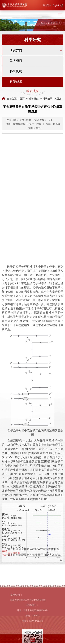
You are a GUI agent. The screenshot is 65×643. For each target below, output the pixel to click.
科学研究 (33, 98)
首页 (22, 98)
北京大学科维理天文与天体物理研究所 (28, 619)
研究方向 (16, 51)
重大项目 (16, 61)
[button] (61, 5)
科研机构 (16, 71)
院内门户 (47, 5)
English (56, 5)
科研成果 (16, 82)
